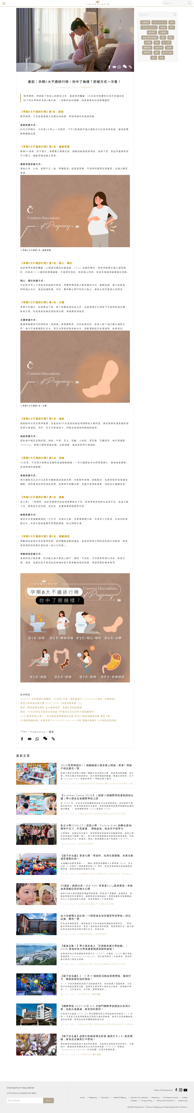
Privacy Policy (146, 1100)
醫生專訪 (151, 32)
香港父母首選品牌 (150, 38)
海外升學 (158, 48)
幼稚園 (148, 43)
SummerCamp (159, 22)
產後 (163, 38)
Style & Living (130, 874)
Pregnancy (87, 87)
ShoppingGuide (149, 27)
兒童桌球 (145, 22)
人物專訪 (163, 32)
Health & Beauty (89, 904)
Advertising (182, 1100)
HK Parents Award (170, 1097)
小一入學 (166, 43)
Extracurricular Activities (111, 784)
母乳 (153, 58)
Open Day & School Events (109, 1024)
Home (82, 1097)
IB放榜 (169, 48)
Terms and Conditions (165, 1100)
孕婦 (157, 43)
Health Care (107, 904)
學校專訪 (147, 53)
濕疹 (157, 53)
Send (48, 1100)
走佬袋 (163, 27)
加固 (172, 22)
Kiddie (184, 1097)
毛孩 (161, 58)
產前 (51, 732)
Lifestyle (134, 784)
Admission (100, 934)
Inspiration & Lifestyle (93, 874)
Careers (134, 1100)
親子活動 (96, 994)
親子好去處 (167, 53)
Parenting (155, 1097)
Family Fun (114, 874)
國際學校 (147, 48)
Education (87, 784)
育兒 (171, 27)
